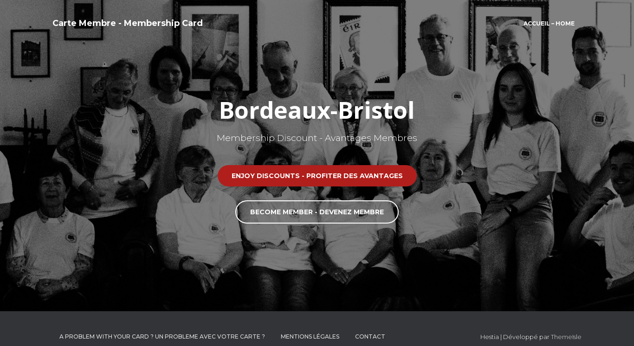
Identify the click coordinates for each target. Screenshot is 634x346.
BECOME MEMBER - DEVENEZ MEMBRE (317, 212)
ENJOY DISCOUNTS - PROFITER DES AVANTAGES (317, 176)
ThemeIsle (566, 336)
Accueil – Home (549, 23)
